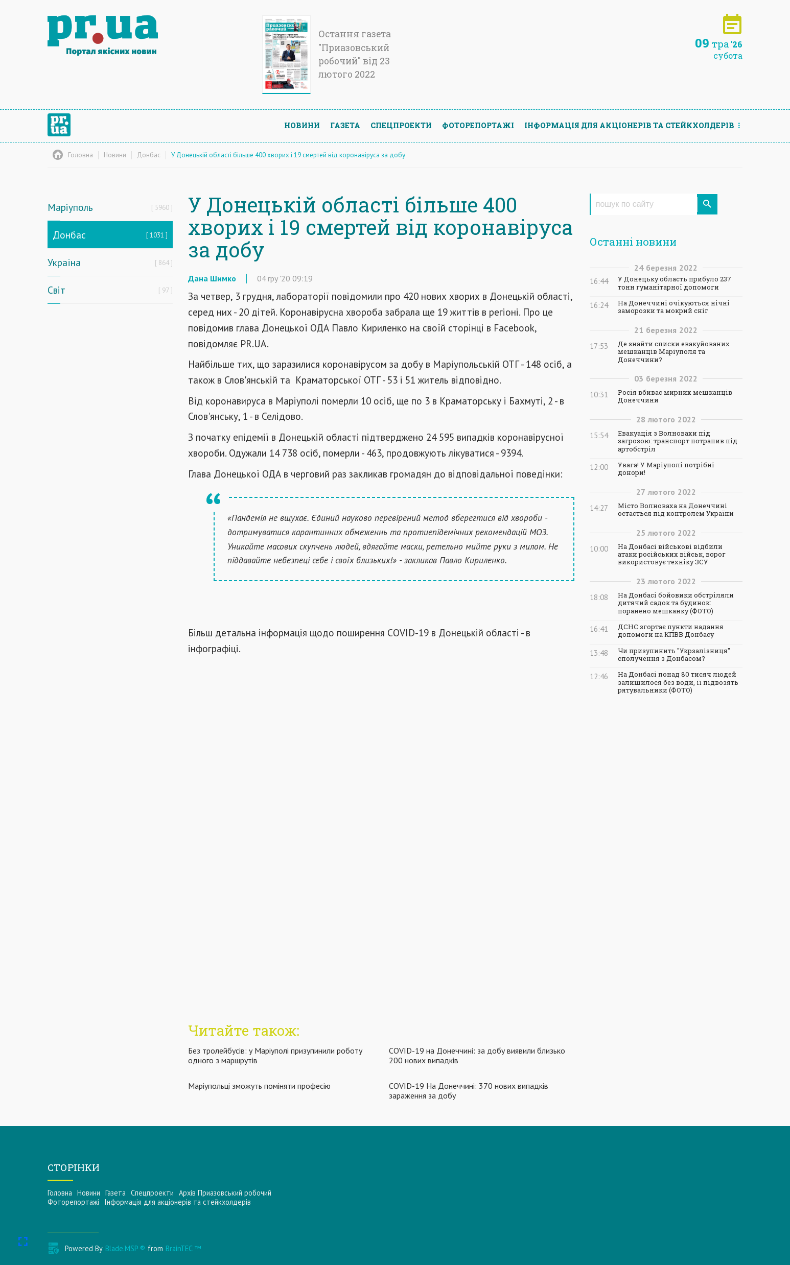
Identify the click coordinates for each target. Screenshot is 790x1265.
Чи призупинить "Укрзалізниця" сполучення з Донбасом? (674, 654)
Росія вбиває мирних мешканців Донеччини (675, 396)
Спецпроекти (401, 125)
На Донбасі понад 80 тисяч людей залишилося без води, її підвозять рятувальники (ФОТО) (678, 682)
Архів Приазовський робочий (225, 1193)
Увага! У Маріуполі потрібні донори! (666, 468)
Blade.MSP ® (125, 1248)
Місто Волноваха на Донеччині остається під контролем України (676, 509)
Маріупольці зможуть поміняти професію (259, 1086)
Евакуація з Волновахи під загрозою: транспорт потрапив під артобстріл (677, 441)
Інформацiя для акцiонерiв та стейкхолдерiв (629, 125)
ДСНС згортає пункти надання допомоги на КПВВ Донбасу (671, 630)
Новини (302, 125)
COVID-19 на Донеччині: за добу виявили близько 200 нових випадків (477, 1055)
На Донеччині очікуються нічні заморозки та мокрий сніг (674, 307)
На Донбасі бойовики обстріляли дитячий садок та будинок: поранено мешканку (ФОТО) (676, 603)
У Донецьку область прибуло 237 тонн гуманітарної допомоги (674, 283)
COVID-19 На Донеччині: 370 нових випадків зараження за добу (468, 1091)
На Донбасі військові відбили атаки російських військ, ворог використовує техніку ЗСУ (672, 554)
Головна (60, 1193)
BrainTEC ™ (183, 1248)
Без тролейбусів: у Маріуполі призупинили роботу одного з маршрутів (275, 1055)
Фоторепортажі (478, 125)
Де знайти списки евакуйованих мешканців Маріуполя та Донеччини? (674, 352)
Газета (345, 125)
